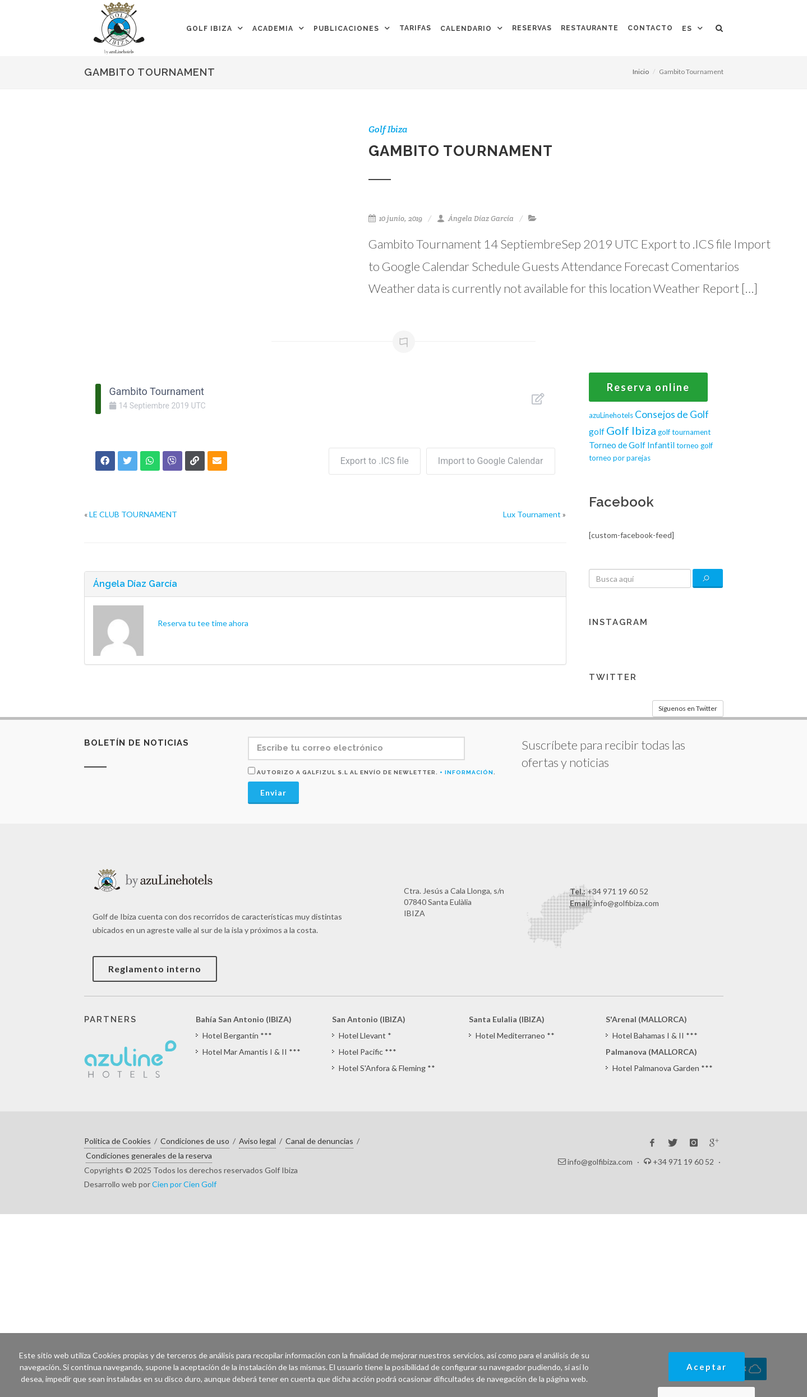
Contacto (650, 28)
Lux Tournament (532, 514)
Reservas (532, 28)
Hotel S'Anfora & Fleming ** (387, 1068)
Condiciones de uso (194, 1141)
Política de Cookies (117, 1141)
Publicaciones (346, 29)
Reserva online (648, 387)
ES (687, 29)
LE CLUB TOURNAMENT (133, 514)
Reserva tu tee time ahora (203, 623)
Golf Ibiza (209, 29)
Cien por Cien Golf (184, 1184)
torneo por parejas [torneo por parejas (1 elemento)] (620, 457)
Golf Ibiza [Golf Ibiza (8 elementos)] (631, 430)
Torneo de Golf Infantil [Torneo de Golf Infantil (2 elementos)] (632, 445)
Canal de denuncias (319, 1141)
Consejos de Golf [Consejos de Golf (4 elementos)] (672, 414)
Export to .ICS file (374, 461)
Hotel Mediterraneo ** (515, 1035)
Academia (272, 29)
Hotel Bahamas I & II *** (655, 1035)
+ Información (467, 772)
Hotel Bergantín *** (237, 1035)
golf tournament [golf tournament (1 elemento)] (684, 432)
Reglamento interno (154, 968)
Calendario (466, 29)
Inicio (641, 71)
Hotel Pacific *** (367, 1051)
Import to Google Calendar (490, 461)
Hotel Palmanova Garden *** (662, 1068)
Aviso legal (257, 1141)
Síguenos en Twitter (687, 708)
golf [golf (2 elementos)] (597, 431)
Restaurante (590, 28)
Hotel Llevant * (365, 1035)
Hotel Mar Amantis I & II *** (251, 1051)
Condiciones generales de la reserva (149, 1155)
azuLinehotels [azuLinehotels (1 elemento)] (611, 415)
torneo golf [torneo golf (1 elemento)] (694, 445)
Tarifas (415, 28)
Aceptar (706, 1367)
